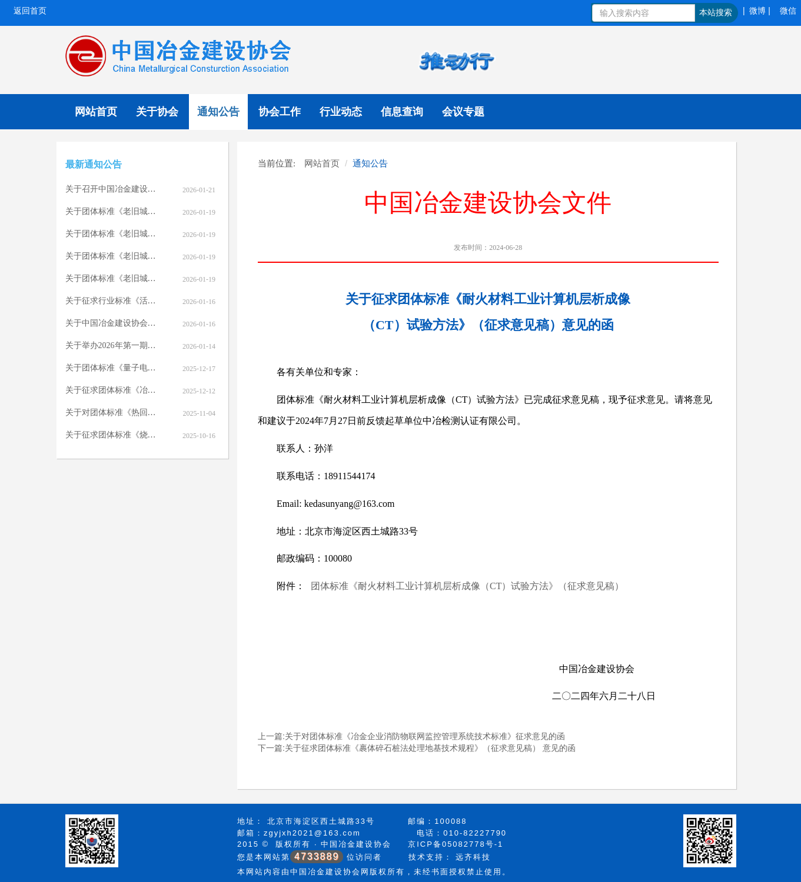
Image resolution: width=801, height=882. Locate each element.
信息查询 (402, 112)
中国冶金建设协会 (356, 844)
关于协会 (157, 112)
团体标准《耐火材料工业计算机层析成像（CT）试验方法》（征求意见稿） (467, 586)
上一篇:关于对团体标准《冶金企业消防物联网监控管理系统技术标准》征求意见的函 (411, 736)
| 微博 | (756, 10)
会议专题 (463, 112)
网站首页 (96, 112)
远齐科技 (473, 857)
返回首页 (30, 10)
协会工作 (279, 112)
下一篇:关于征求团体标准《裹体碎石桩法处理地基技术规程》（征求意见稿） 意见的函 (417, 748)
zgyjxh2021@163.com (312, 832)
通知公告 (218, 112)
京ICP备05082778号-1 (455, 844)
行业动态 (341, 112)
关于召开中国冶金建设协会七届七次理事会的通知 (156, 189)
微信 (788, 10)
